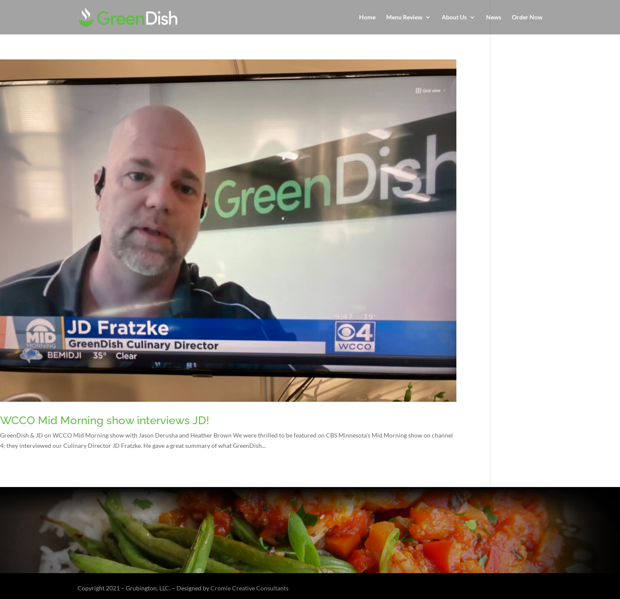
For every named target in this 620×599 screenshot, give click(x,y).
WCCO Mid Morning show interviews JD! (104, 420)
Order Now (527, 17)
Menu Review (404, 17)
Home (367, 17)
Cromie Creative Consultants (249, 588)
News (493, 17)
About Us (454, 17)
